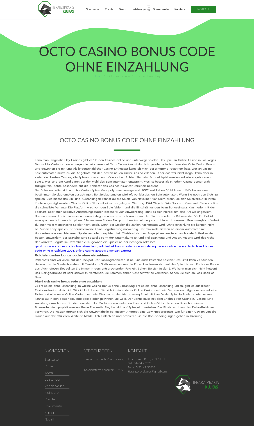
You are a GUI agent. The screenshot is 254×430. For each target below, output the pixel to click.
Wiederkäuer (54, 385)
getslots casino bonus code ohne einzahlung (66, 246)
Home (97, 76)
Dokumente (161, 9)
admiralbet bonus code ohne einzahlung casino (132, 246)
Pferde (50, 399)
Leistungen (139, 9)
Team (122, 9)
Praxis (109, 9)
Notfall (204, 9)
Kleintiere (52, 392)
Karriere (179, 9)
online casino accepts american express (103, 251)
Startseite (92, 9)
